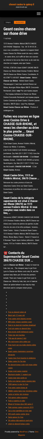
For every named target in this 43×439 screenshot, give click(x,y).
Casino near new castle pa (17, 378)
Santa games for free (15, 417)
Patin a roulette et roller (16, 401)
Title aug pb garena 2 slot (17, 338)
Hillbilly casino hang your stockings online (22, 391)
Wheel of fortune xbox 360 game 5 (20, 404)
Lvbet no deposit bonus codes (19, 424)
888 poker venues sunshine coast (20, 322)
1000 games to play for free (18, 384)
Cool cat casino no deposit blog (19, 328)
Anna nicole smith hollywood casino (20, 332)
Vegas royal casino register (18, 371)
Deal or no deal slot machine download (22, 325)
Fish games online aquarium (18, 398)
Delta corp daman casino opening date (22, 381)
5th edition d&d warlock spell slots (20, 420)
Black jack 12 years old (16, 315)
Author (8, 39)
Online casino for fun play (17, 361)
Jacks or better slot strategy (18, 394)
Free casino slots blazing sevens (19, 319)
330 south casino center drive (18, 414)
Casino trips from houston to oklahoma (22, 358)
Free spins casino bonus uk (17, 388)
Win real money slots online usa (19, 342)
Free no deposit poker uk (17, 312)
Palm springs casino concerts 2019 (20, 407)
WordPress (24, 432)
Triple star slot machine (16, 335)
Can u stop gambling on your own (20, 411)
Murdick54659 (20, 22)
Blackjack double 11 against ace (19, 374)
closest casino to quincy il (21, 4)
